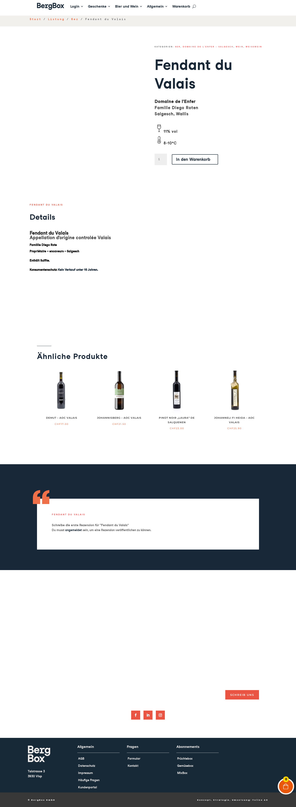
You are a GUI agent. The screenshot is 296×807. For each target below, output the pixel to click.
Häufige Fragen (88, 780)
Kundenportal (87, 787)
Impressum (85, 773)
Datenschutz (86, 765)
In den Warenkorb (193, 159)
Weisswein (254, 47)
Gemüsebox (185, 765)
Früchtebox (185, 758)
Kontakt (133, 765)
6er (75, 19)
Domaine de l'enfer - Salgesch (208, 47)
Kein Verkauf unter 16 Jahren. (78, 269)
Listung (56, 19)
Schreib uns (242, 694)
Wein (239, 47)
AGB (81, 758)
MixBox (182, 773)
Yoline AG (260, 800)
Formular (134, 758)
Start (35, 19)
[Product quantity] (161, 159)
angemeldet (73, 530)
